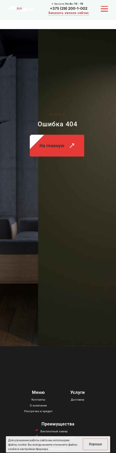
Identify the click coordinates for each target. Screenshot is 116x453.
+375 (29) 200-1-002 (68, 8)
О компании (38, 405)
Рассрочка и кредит (38, 411)
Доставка (77, 399)
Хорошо (95, 444)
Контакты (38, 399)
